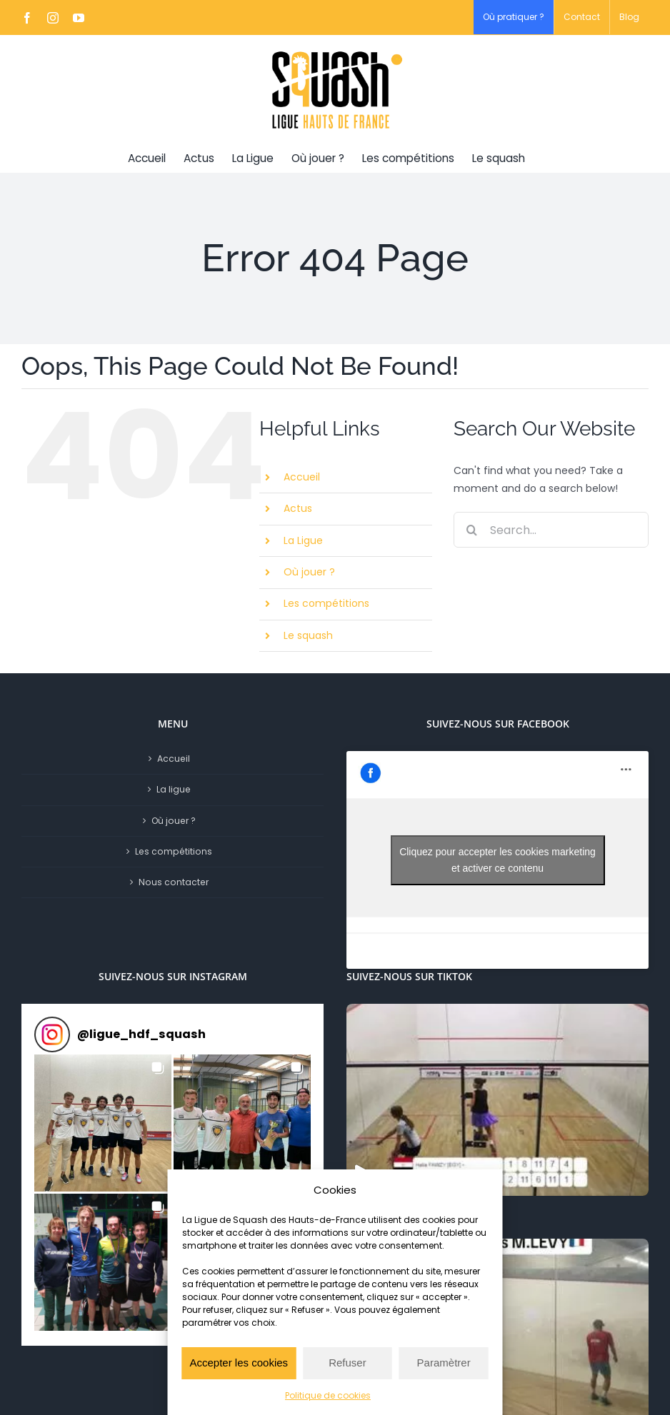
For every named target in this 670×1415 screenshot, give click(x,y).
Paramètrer (444, 1362)
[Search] (471, 530)
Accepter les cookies (239, 1362)
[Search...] (551, 530)
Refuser (347, 1362)
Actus (298, 508)
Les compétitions (326, 603)
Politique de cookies (328, 1395)
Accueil (302, 477)
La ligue (173, 789)
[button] (102, 1123)
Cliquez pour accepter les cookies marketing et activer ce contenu (497, 860)
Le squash (308, 635)
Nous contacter (174, 882)
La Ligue (303, 540)
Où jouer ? (309, 572)
